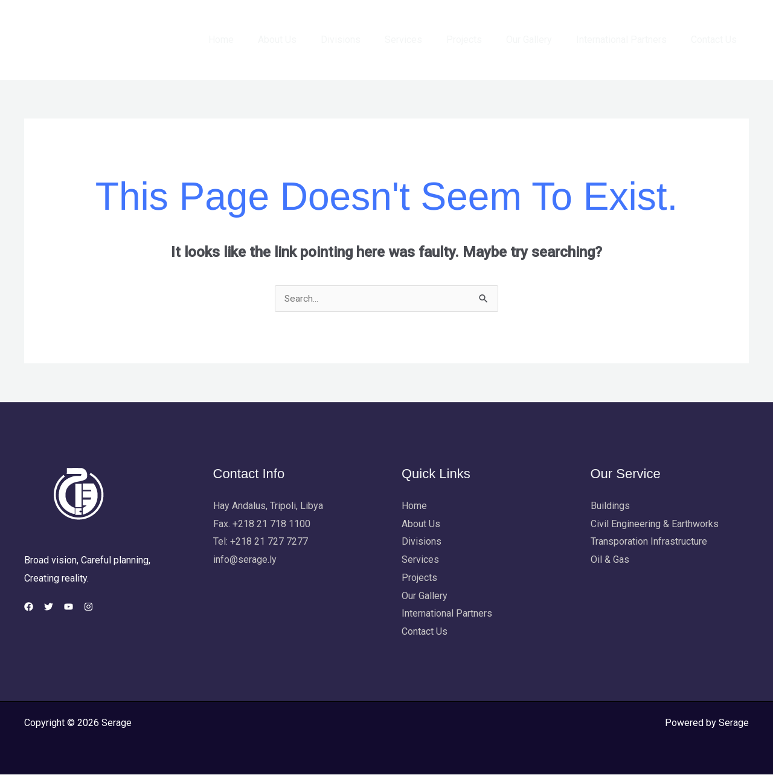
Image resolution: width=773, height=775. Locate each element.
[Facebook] (28, 607)
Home (257, 39)
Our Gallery (541, 39)
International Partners (628, 39)
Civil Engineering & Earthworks (655, 524)
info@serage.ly (245, 560)
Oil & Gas (610, 560)
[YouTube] (83, 607)
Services (425, 39)
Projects (481, 39)
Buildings (610, 506)
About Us (308, 39)
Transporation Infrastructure (649, 542)
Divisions (367, 39)
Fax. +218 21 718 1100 (261, 524)
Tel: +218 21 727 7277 (260, 542)
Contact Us (716, 39)
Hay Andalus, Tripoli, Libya (268, 506)
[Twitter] (55, 607)
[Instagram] (110, 607)
